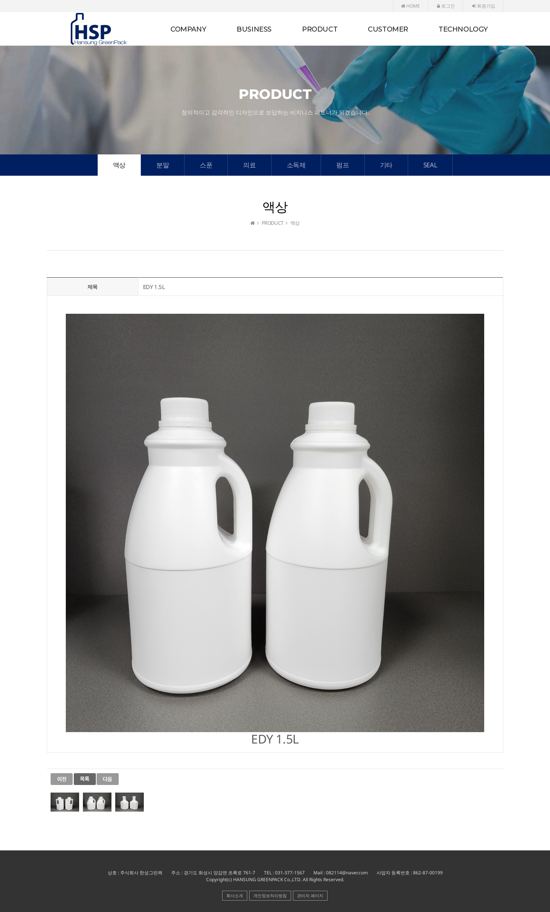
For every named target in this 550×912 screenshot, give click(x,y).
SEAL (430, 164)
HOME (410, 6)
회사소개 (234, 895)
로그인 (446, 6)
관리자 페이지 (310, 895)
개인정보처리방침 (270, 895)
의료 (249, 164)
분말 (162, 164)
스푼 (206, 164)
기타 (386, 164)
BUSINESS (254, 29)
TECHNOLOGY (463, 29)
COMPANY (188, 29)
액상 (119, 164)
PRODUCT (319, 29)
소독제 (296, 164)
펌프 (342, 164)
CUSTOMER (388, 29)
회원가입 (483, 6)
